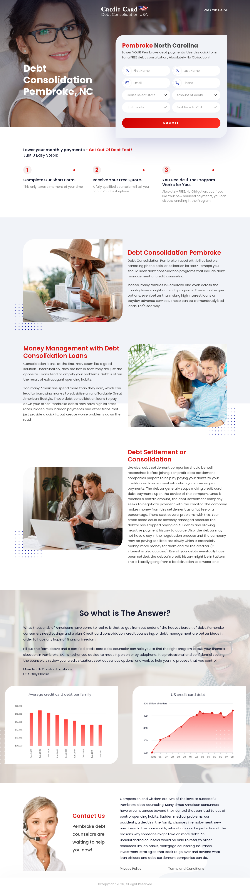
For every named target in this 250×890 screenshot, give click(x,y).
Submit (171, 123)
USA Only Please (36, 674)
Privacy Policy (130, 868)
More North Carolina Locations (47, 669)
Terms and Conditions (186, 868)
